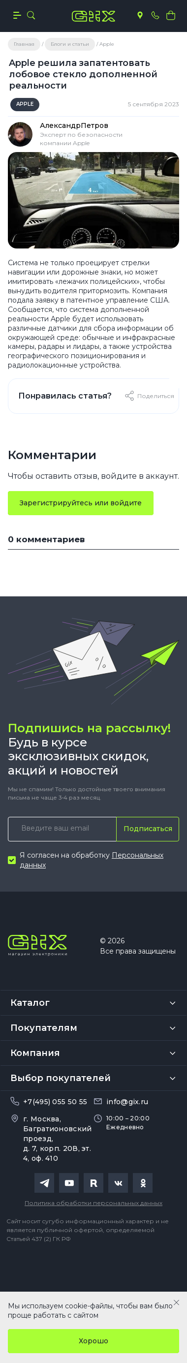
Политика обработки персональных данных (93, 1203)
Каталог (30, 1002)
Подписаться (148, 828)
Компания (35, 1053)
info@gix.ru (127, 1101)
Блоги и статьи (70, 44)
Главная (24, 44)
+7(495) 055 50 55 (55, 1101)
